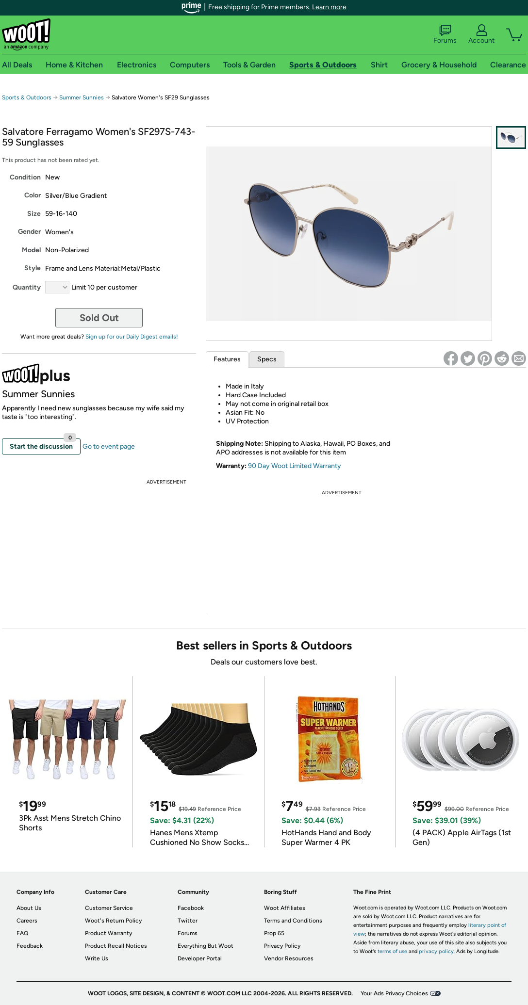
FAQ (22, 933)
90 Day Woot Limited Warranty (294, 466)
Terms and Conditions (293, 920)
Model (31, 250)
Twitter (188, 920)
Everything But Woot (205, 945)
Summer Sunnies (81, 97)
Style (32, 268)
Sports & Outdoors (26, 97)
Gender (29, 231)
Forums (445, 34)
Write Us (96, 958)
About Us (28, 908)
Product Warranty (108, 933)
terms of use (392, 951)
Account (481, 34)
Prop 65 (274, 933)
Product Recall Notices (116, 945)
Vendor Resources (289, 958)
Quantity (27, 287)
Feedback (29, 945)
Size (34, 214)
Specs (267, 359)
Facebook (191, 908)
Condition (25, 177)
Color (32, 195)
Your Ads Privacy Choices (394, 993)
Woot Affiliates (284, 908)
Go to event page (108, 446)
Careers (26, 920)
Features (227, 359)
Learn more (329, 7)
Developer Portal (200, 958)
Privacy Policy (282, 945)
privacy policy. (437, 951)
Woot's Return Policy (113, 920)
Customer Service (109, 908)
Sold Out (99, 318)
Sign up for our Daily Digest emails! (131, 336)
